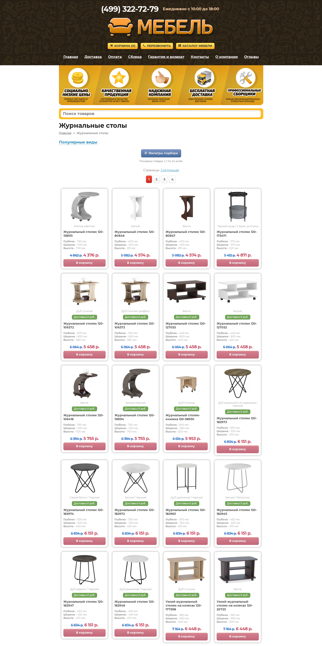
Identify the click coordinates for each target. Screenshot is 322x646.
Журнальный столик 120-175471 (237, 234)
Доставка (93, 57)
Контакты (200, 57)
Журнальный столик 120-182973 (237, 420)
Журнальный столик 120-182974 (83, 512)
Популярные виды (78, 142)
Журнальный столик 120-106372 (83, 325)
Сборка (135, 57)
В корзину (84, 263)
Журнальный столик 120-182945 (237, 512)
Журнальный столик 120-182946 (134, 603)
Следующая (170, 170)
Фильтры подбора (161, 153)
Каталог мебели (195, 46)
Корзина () (122, 46)
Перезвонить (157, 46)
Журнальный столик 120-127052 (237, 325)
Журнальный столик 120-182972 (134, 512)
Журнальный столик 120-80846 (134, 234)
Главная (70, 57)
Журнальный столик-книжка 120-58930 (183, 417)
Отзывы (251, 57)
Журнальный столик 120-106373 (134, 325)
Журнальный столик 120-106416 (83, 417)
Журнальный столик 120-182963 (186, 512)
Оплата (115, 57)
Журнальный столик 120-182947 (83, 603)
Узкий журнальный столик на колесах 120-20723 (235, 605)
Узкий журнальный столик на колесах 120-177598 (184, 605)
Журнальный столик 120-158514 (134, 417)
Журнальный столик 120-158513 (83, 234)
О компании (226, 57)
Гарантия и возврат (166, 57)
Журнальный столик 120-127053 (186, 325)
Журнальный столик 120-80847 (186, 234)
